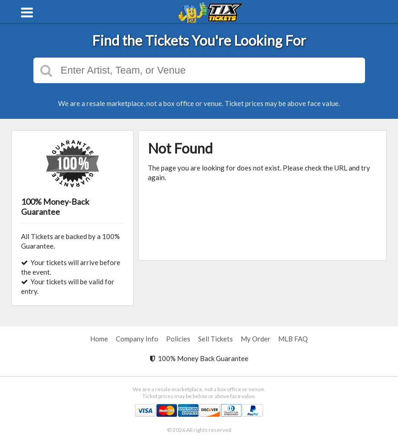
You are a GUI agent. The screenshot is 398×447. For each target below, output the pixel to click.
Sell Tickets (215, 339)
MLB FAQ (293, 339)
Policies (178, 339)
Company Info (137, 339)
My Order (255, 339)
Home (99, 339)
